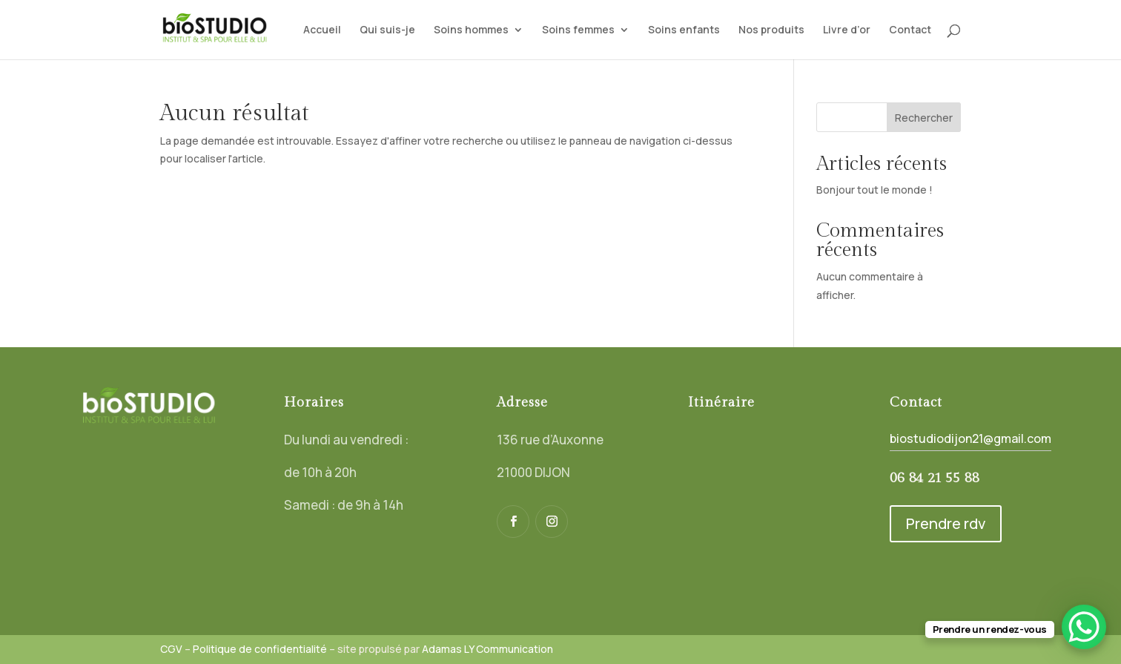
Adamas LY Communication (487, 649)
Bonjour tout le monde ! (874, 190)
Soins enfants (684, 30)
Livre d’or (846, 30)
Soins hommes (471, 30)
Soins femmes (578, 30)
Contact (910, 30)
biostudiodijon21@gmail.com (970, 438)
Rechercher (924, 118)
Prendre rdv (945, 523)
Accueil (322, 30)
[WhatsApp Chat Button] (1084, 627)
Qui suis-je (387, 30)
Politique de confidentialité (260, 649)
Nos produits (771, 30)
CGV (171, 649)
